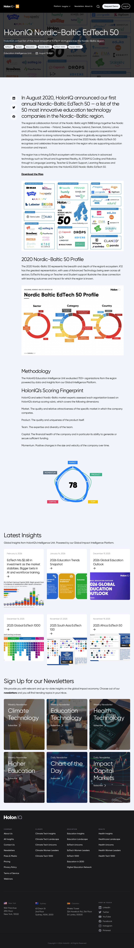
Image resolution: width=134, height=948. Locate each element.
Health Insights (106, 833)
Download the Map (32, 174)
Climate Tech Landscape (47, 839)
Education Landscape (77, 839)
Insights (65, 6)
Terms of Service (11, 873)
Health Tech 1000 (107, 856)
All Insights (9, 839)
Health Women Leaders (110, 850)
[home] (11, 6)
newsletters (10, 692)
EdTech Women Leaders (78, 850)
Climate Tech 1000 (44, 856)
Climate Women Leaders (47, 850)
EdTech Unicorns (75, 845)
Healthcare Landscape (109, 839)
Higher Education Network (79, 867)
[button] (66, 6)
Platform (57, 6)
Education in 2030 (75, 861)
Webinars (8, 879)
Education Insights (75, 833)
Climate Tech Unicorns (46, 845)
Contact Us (9, 845)
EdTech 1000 (73, 856)
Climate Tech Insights (45, 833)
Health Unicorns (106, 845)
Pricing (7, 861)
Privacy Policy (10, 867)
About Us (88, 6)
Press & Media (10, 856)
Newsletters (79, 6)
